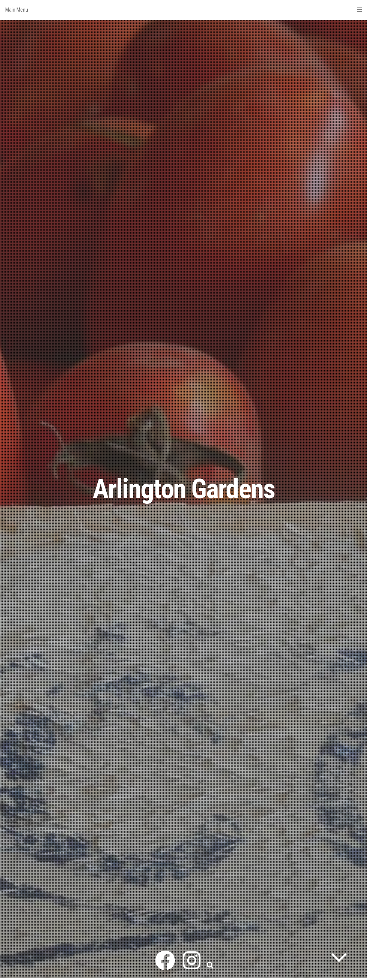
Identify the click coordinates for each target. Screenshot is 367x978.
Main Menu (183, 10)
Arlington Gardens (183, 489)
